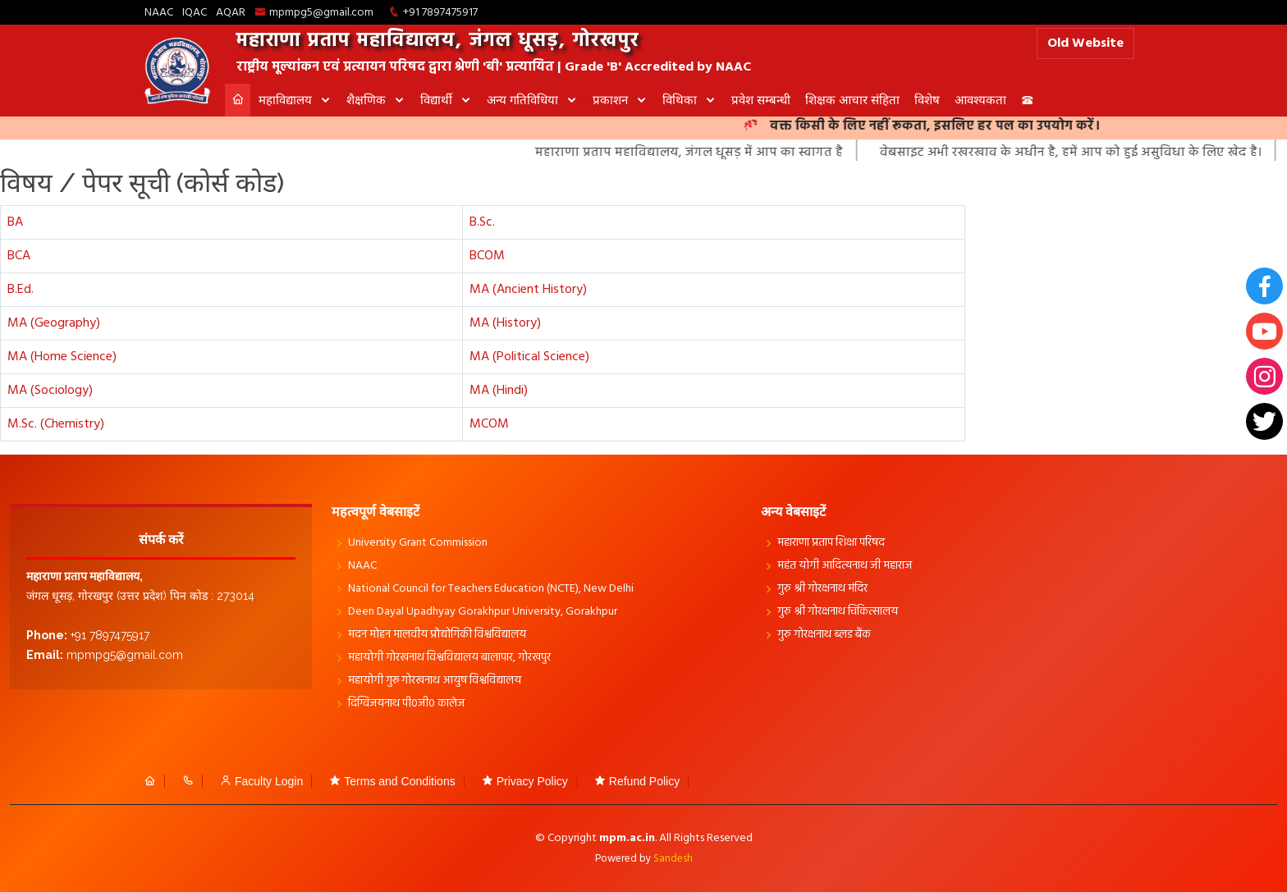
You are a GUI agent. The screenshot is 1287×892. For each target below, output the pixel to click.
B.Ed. (20, 289)
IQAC (194, 12)
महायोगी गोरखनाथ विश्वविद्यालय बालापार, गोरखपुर (449, 658)
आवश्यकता (980, 99)
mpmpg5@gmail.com (321, 12)
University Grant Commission (418, 543)
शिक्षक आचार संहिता (852, 99)
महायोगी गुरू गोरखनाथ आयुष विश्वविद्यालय (434, 681)
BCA (18, 256)
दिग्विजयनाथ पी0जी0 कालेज (406, 704)
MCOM (489, 424)
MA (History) (505, 323)
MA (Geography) (53, 323)
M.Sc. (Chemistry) (55, 424)
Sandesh (673, 858)
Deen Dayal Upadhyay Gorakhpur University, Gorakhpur (482, 612)
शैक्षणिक (367, 99)
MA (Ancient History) (528, 289)
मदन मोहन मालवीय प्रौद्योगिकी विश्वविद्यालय (437, 635)
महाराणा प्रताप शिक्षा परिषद (831, 543)
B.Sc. (482, 222)
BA (15, 222)
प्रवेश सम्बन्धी (760, 99)
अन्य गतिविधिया (524, 99)
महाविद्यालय (287, 99)
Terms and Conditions (392, 781)
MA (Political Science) (529, 357)
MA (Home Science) (62, 357)
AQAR (230, 12)
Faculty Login (261, 781)
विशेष (927, 99)
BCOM (487, 256)
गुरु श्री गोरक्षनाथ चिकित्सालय (837, 612)
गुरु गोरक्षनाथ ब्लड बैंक (824, 635)
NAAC (158, 12)
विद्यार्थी (438, 99)
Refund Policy (637, 781)
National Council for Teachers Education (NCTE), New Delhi (491, 589)
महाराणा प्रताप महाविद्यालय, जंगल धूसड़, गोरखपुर (437, 41)
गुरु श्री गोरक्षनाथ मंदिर (822, 589)
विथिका (681, 99)
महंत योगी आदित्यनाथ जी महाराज (844, 566)
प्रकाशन (612, 99)
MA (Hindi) (498, 390)
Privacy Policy (525, 781)
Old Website (1085, 43)
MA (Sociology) (50, 390)
